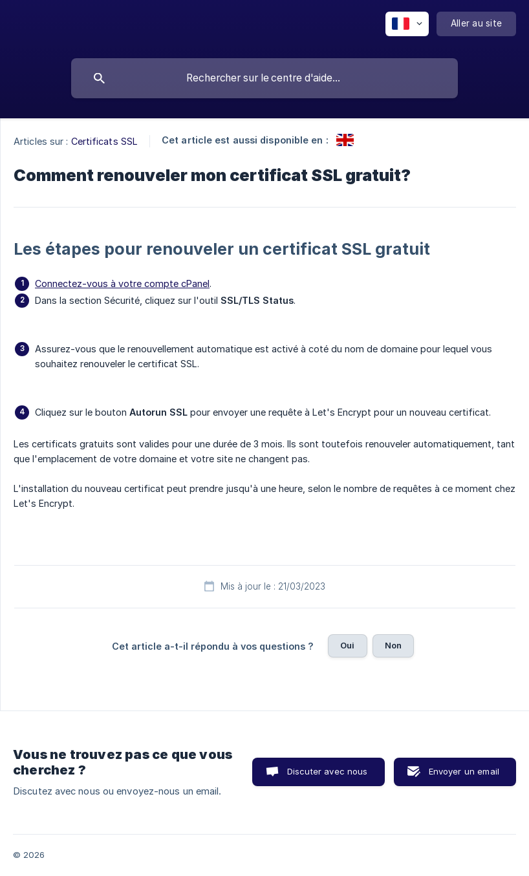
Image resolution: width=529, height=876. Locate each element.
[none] (407, 24)
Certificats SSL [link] (104, 141)
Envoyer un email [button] (464, 771)
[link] (345, 140)
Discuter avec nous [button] (327, 771)
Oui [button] (347, 645)
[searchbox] (264, 78)
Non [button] (393, 645)
